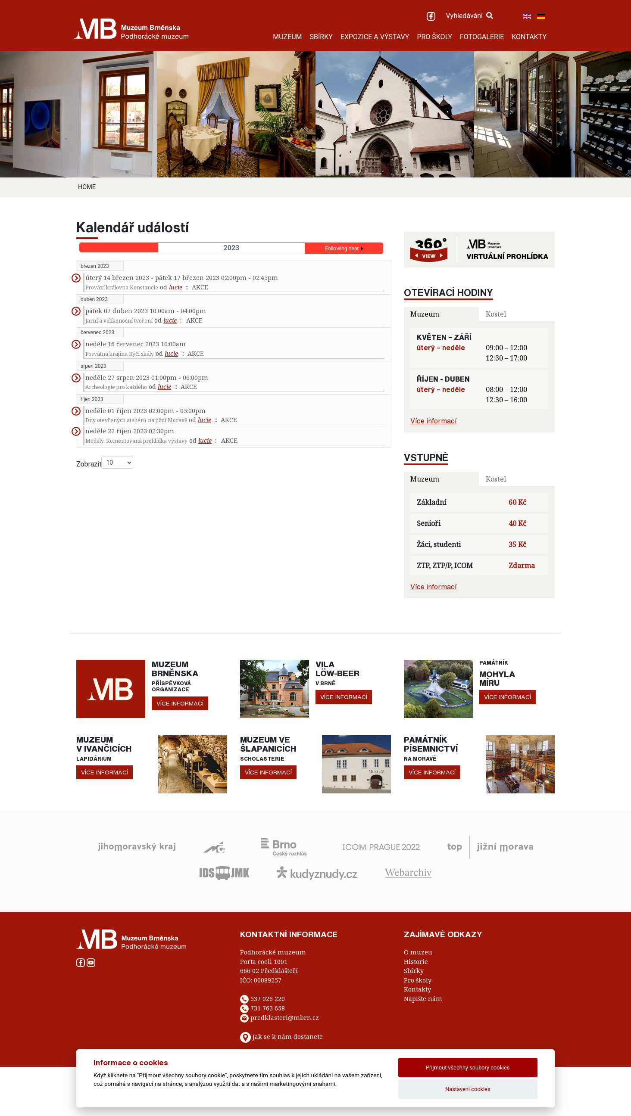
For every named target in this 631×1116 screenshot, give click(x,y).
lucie (175, 287)
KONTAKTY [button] (529, 37)
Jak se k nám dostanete (288, 1036)
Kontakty (417, 989)
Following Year (342, 249)
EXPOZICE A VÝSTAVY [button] (374, 37)
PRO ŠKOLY (434, 37)
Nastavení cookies (467, 1089)
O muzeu (418, 952)
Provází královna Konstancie (121, 287)
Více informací (433, 421)
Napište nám (423, 999)
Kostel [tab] (496, 314)
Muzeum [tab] (424, 314)
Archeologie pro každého (116, 387)
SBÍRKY (321, 37)
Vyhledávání (469, 16)
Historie (416, 961)
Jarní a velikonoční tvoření (119, 320)
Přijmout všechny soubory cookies (468, 1067)
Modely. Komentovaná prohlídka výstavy (136, 441)
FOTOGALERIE (482, 37)
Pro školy (417, 980)
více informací (179, 703)
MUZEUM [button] (287, 37)
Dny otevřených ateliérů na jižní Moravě (136, 420)
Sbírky (414, 971)
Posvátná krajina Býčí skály (119, 353)
